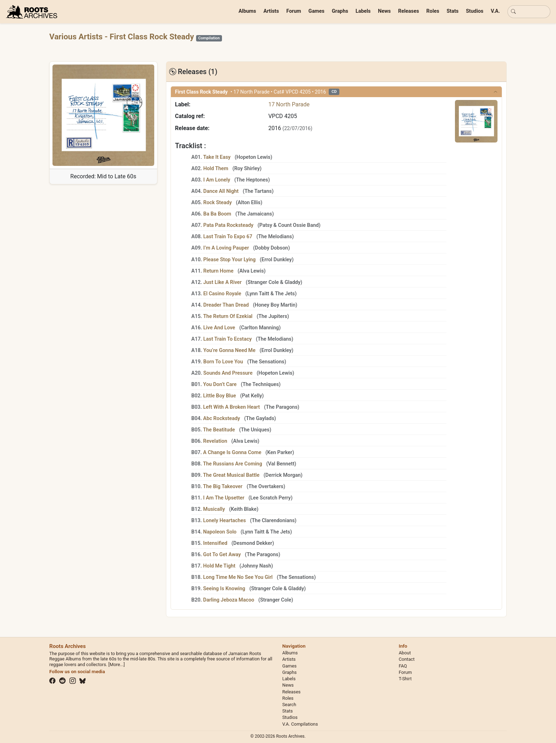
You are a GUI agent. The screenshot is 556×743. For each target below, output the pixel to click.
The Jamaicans (254, 214)
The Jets (285, 294)
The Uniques (255, 430)
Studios (474, 11)
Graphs (340, 11)
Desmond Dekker (252, 543)
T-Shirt (405, 678)
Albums (247, 11)
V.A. (495, 11)
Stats (452, 11)
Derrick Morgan (283, 475)
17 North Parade (289, 104)
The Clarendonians (273, 521)
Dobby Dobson (271, 248)
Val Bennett (281, 464)
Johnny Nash (256, 566)
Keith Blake (244, 509)
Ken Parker (280, 452)
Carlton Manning (260, 328)
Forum (293, 11)
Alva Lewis (251, 271)
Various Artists (77, 36)
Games (316, 11)
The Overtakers (265, 487)
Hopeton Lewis (254, 157)
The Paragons (282, 407)
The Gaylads (260, 418)
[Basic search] (528, 11)
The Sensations (266, 362)
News (384, 11)
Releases (408, 11)
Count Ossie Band (298, 225)
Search (289, 704)
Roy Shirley (247, 169)
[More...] (117, 664)
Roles (432, 11)
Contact (407, 659)
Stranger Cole (263, 282)
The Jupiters (272, 316)
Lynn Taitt (258, 294)
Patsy (265, 225)
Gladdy (293, 282)
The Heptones (252, 180)
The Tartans (258, 191)
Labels (363, 11)
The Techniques (261, 384)
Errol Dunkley (277, 260)
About (405, 652)
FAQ (403, 666)
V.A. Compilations (300, 724)
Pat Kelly (252, 396)
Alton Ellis (249, 203)
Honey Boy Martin (275, 305)
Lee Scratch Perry (270, 498)
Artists (271, 11)
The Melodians (275, 237)
